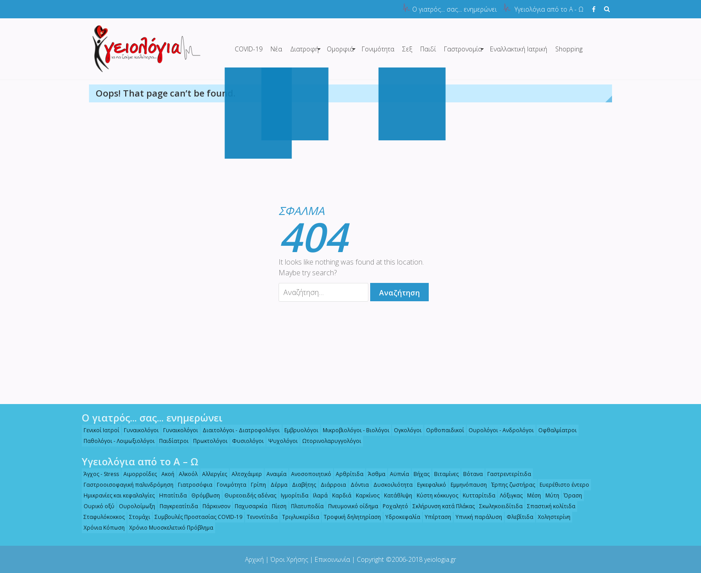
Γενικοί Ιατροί (98, 430)
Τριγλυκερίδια (297, 517)
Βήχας (418, 474)
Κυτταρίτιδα (476, 495)
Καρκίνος (364, 495)
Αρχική (254, 559)
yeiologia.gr (440, 559)
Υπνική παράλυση (475, 517)
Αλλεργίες (211, 474)
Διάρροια (330, 485)
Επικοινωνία (332, 559)
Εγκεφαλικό (428, 485)
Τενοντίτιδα (259, 517)
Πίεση (276, 506)
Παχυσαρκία (248, 506)
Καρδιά (338, 495)
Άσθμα (373, 474)
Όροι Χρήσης (289, 559)
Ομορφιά (340, 49)
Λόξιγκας (508, 495)
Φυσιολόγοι (245, 441)
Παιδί (428, 49)
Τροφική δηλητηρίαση (349, 517)
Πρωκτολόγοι (207, 441)
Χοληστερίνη (551, 517)
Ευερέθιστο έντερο (561, 485)
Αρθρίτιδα (346, 474)
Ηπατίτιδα (170, 495)
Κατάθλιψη (395, 495)
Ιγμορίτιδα (291, 495)
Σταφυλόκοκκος (101, 517)
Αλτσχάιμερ (243, 474)
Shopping (569, 49)
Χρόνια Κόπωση (101, 527)
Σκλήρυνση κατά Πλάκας (441, 506)
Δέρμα (275, 485)
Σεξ (407, 49)
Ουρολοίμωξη (134, 506)
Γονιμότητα (378, 49)
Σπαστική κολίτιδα (548, 506)
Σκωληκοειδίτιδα (497, 506)
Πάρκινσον (213, 506)
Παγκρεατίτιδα (175, 506)
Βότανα (470, 474)
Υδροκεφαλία (399, 517)
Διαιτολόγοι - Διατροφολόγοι (238, 430)
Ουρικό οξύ (95, 506)
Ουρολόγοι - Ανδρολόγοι (498, 430)
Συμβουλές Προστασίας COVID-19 (195, 517)
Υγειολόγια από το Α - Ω (549, 9)
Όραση (570, 495)
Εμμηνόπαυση (466, 485)
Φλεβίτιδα (516, 517)
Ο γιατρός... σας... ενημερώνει (454, 9)
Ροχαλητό (392, 506)
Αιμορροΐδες (137, 474)
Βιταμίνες (443, 474)
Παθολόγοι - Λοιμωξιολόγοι (116, 441)
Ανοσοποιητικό (308, 474)
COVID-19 (248, 49)
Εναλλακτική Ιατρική (518, 49)
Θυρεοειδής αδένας (247, 495)
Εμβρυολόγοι (298, 430)
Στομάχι (136, 517)
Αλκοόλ (185, 474)
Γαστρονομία (463, 49)
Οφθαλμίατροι (554, 430)
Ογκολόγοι (404, 430)
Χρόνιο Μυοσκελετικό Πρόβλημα (168, 527)
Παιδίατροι (171, 441)
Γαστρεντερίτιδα (506, 474)
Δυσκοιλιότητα (390, 485)
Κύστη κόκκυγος (434, 495)
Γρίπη (255, 485)
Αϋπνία (396, 474)
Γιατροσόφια (192, 485)
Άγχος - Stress (98, 474)
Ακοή (164, 474)
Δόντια (356, 485)
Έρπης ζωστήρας (510, 485)
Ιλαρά (317, 495)
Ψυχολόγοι (280, 441)
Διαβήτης (301, 485)
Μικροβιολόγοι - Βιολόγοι (353, 430)
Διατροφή (304, 49)
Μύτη (549, 495)
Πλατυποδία (304, 506)
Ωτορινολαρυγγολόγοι (328, 441)
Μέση (531, 495)
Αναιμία (273, 474)
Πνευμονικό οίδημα (350, 506)
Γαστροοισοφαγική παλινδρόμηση (125, 485)
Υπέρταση (435, 517)
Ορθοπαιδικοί (442, 430)
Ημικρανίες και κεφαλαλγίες (116, 495)
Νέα (276, 49)
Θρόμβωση (202, 495)
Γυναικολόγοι (138, 430)
